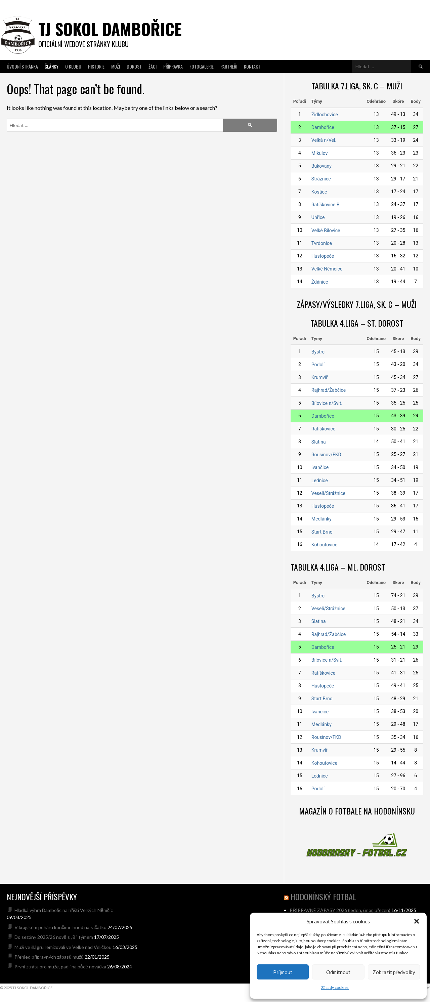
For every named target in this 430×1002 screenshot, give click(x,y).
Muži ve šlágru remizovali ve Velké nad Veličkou (63, 947)
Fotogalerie (201, 66)
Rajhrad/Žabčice (328, 390)
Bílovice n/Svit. (326, 403)
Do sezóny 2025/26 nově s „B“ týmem (53, 937)
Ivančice (320, 467)
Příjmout (282, 972)
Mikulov (319, 153)
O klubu (73, 66)
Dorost (134, 66)
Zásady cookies (335, 987)
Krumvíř (319, 377)
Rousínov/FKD (326, 454)
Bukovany (321, 166)
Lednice (319, 480)
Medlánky (321, 518)
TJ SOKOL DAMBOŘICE (110, 29)
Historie (96, 66)
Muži (115, 66)
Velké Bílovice (325, 230)
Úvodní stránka (22, 66)
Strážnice (321, 178)
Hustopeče (322, 256)
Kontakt (252, 66)
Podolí (318, 364)
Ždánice (319, 282)
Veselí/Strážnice (328, 493)
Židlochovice (324, 114)
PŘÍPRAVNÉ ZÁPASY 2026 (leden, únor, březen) (340, 910)
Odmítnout (338, 972)
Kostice (319, 192)
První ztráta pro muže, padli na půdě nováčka (60, 966)
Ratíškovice (323, 428)
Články (51, 66)
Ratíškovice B (325, 204)
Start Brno (322, 532)
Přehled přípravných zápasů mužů (49, 957)
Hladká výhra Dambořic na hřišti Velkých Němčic (63, 910)
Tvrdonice (321, 243)
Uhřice (318, 217)
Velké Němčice (326, 269)
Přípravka (173, 66)
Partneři (228, 66)
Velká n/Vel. (323, 140)
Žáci (152, 66)
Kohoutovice (324, 544)
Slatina (318, 442)
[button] (416, 921)
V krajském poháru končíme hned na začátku (60, 927)
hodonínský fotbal (323, 896)
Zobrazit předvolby (394, 972)
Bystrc (318, 351)
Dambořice (322, 127)
